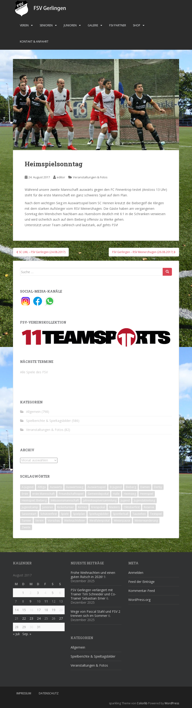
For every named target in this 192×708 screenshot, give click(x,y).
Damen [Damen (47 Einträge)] (145, 487)
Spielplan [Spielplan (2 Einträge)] (79, 514)
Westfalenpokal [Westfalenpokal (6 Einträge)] (99, 520)
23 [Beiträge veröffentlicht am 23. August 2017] (31, 618)
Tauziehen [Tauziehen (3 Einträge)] (139, 514)
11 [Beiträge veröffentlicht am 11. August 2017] (46, 601)
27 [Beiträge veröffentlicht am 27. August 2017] (61, 618)
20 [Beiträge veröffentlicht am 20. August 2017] (61, 610)
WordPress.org (139, 599)
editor (61, 177)
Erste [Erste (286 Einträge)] (25, 494)
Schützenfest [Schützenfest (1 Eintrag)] (48, 514)
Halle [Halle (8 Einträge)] (116, 494)
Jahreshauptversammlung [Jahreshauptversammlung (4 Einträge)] (100, 500)
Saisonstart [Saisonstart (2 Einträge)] (29, 514)
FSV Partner (117, 25)
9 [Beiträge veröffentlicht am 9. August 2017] (30, 601)
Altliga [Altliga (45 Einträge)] (42, 487)
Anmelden (135, 572)
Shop (136, 25)
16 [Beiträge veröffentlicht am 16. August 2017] (31, 610)
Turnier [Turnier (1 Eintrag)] (26, 520)
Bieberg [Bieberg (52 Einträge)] (131, 487)
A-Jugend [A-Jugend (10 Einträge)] (27, 487)
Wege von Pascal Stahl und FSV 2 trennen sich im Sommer (95, 613)
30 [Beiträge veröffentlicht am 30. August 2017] (31, 627)
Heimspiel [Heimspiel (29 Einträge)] (146, 494)
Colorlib (142, 703)
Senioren (46, 25)
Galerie (93, 25)
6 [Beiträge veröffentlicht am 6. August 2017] (60, 593)
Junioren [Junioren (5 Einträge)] (47, 507)
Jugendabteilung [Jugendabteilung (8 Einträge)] (144, 500)
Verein (24, 25)
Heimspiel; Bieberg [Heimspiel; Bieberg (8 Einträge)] (34, 500)
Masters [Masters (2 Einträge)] (114, 507)
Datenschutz (49, 693)
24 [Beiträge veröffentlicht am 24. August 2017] (39, 618)
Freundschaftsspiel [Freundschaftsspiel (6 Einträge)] (71, 494)
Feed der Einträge (141, 581)
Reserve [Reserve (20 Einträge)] (149, 507)
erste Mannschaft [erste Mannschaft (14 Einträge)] (43, 494)
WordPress (172, 703)
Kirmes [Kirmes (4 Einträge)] (82, 507)
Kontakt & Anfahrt (34, 41)
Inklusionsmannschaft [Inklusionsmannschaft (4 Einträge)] (65, 500)
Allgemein (33, 411)
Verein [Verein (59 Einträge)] (39, 520)
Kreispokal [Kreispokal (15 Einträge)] (98, 507)
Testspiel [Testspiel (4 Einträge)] (156, 514)
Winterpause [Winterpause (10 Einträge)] (122, 520)
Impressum (23, 693)
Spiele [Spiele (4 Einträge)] (65, 514)
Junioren (70, 25)
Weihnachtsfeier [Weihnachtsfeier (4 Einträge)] (74, 520)
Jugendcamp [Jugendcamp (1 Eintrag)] (30, 507)
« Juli (16, 634)
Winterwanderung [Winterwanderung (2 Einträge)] (146, 520)
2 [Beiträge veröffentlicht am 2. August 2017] (30, 593)
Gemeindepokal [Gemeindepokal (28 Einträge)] (98, 494)
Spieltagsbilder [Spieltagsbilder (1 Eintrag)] (99, 514)
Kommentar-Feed (141, 590)
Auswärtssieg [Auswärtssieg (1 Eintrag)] (74, 487)
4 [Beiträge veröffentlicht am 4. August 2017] (45, 593)
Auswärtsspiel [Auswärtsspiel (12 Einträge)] (96, 487)
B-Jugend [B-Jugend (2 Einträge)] (116, 487)
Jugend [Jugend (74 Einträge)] (125, 500)
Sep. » (26, 634)
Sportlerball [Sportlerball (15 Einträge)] (120, 514)
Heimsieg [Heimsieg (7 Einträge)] (130, 494)
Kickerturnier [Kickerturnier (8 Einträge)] (65, 507)
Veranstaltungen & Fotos (90, 177)
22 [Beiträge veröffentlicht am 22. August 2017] (24, 618)
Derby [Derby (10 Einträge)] (158, 487)
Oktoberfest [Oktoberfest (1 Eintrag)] (132, 507)
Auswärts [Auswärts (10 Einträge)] (56, 487)
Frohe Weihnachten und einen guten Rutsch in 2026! (93, 574)
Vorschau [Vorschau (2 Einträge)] (54, 520)
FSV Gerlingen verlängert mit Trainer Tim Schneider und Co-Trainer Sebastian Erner (93, 594)
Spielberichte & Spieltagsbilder (48, 420)
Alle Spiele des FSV (34, 372)
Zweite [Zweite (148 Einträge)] (26, 527)
